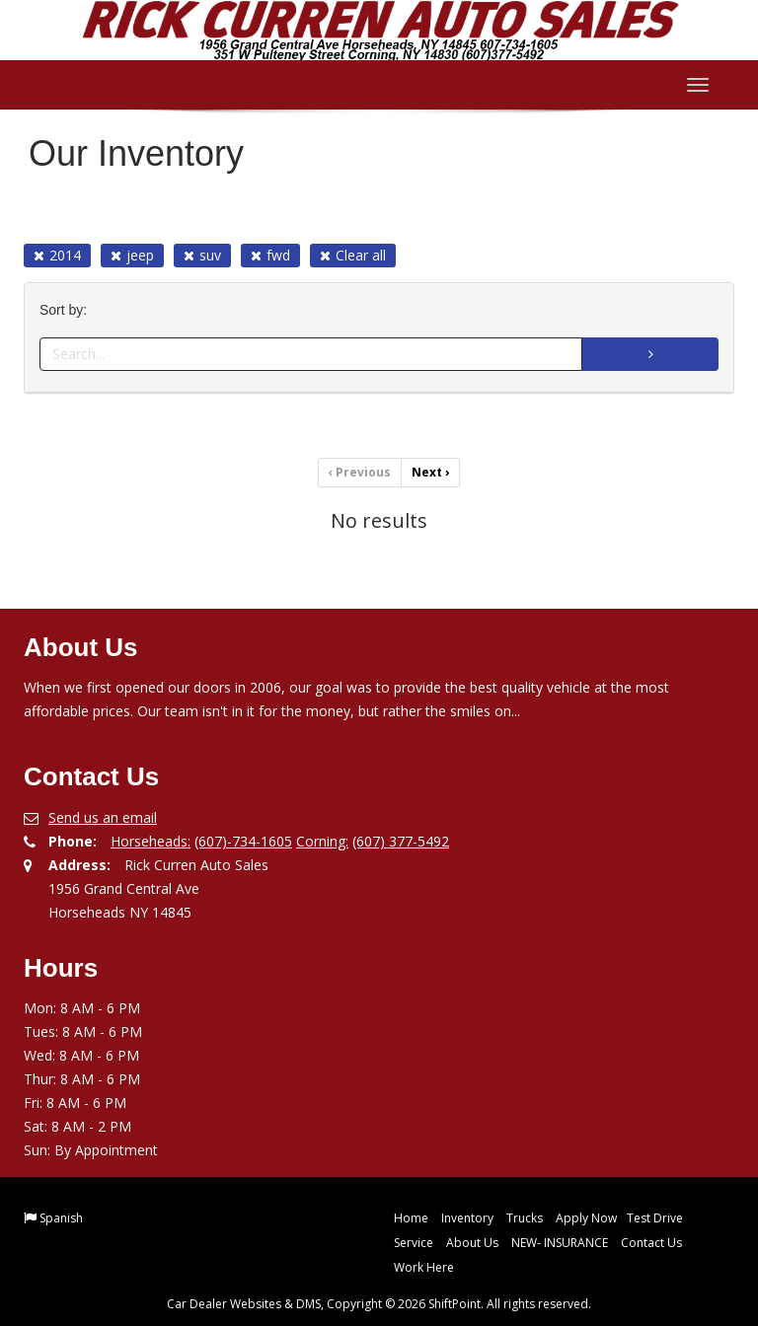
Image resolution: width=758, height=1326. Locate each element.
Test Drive (655, 1218)
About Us (472, 1242)
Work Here (424, 1267)
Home (411, 1218)
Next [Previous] (430, 472)
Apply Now (586, 1218)
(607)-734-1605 (243, 841)
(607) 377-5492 (400, 841)
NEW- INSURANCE (559, 1242)
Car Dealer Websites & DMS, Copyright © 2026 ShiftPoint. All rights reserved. (379, 1303)
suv (202, 255)
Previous (360, 472)
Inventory (467, 1218)
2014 (57, 255)
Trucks (524, 1218)
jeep (132, 255)
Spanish (61, 1218)
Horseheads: (150, 841)
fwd (270, 255)
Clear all (353, 255)
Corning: (322, 841)
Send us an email (102, 817)
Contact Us (651, 1242)
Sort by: (67, 310)
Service (413, 1242)
